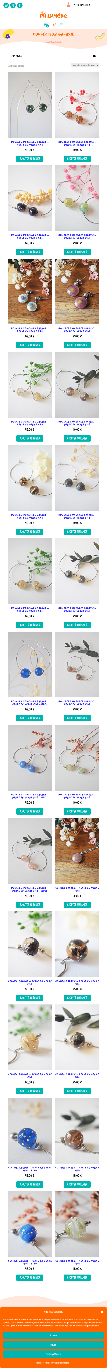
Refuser (53, 1345)
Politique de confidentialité (60, 1363)
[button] (102, 1312)
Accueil (48, 42)
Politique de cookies (43, 1363)
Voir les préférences (54, 1354)
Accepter (53, 1335)
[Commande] (85, 65)
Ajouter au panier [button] (30, 158)
